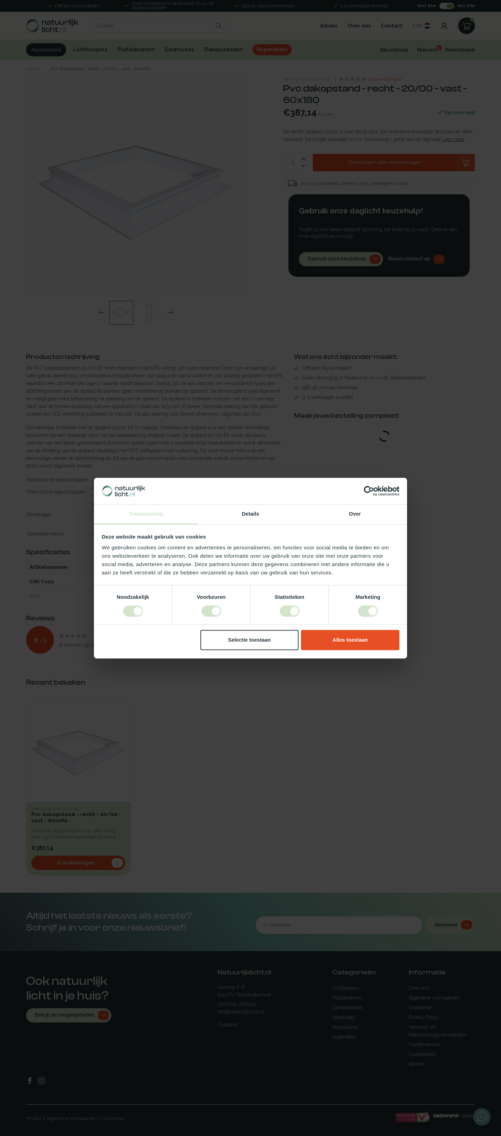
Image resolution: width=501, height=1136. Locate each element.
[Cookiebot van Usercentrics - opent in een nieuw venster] (369, 491)
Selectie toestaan (249, 640)
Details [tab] (250, 514)
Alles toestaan (350, 640)
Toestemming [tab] (146, 514)
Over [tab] (355, 514)
